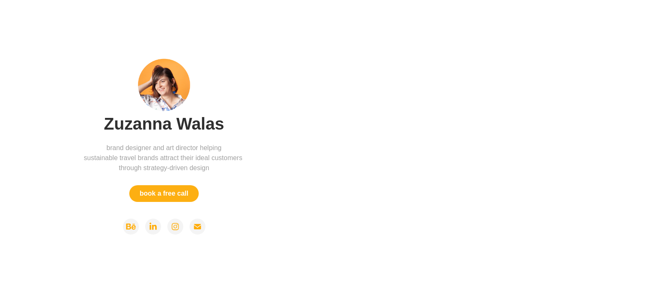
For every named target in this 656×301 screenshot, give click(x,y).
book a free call (164, 193)
